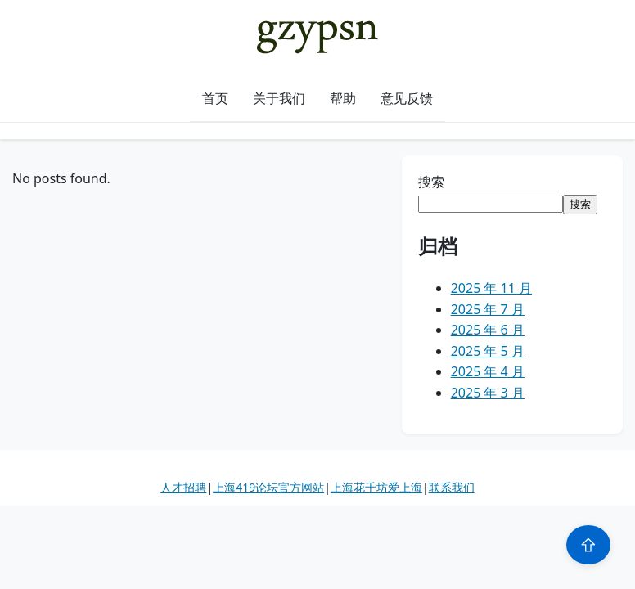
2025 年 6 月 (488, 330)
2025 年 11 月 (491, 288)
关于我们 (279, 98)
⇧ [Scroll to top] (588, 545)
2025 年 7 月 (488, 309)
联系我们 (452, 487)
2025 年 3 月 (488, 393)
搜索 (431, 182)
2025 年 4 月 (488, 371)
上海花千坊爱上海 (376, 487)
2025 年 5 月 (488, 351)
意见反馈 (407, 98)
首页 (215, 98)
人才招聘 (183, 487)
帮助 (343, 98)
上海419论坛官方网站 (268, 487)
